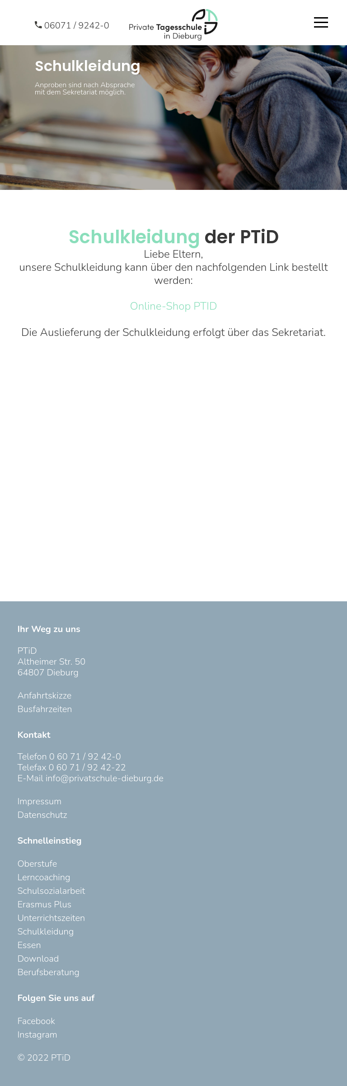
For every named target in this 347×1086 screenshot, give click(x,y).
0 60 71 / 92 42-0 (85, 757)
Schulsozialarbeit (51, 891)
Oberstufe (37, 864)
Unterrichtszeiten (51, 918)
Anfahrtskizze (44, 695)
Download (38, 959)
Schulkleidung (45, 931)
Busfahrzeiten (44, 709)
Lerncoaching (43, 877)
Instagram (37, 1035)
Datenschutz (42, 815)
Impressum (39, 801)
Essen (29, 945)
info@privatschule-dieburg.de (105, 778)
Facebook (36, 1021)
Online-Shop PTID (173, 306)
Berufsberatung (48, 972)
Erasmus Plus (44, 904)
